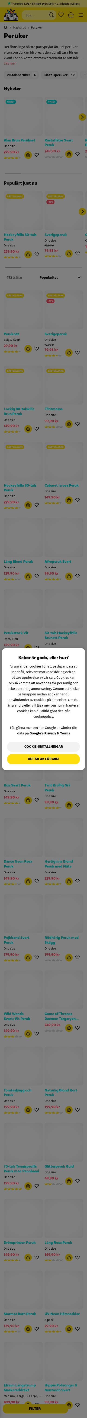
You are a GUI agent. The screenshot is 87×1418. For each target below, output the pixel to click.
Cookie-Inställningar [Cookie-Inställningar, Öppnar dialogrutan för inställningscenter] (43, 746)
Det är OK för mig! (43, 759)
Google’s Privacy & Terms (49, 733)
